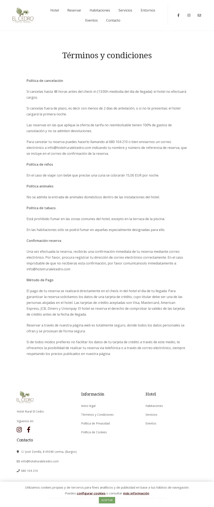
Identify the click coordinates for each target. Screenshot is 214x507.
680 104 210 (29, 471)
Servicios (125, 10)
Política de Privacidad (95, 423)
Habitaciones (100, 10)
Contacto (113, 20)
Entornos (148, 10)
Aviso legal (88, 406)
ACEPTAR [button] (107, 500)
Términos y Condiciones (97, 415)
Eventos (91, 20)
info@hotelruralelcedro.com (40, 461)
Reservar (74, 10)
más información (136, 493)
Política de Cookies (94, 432)
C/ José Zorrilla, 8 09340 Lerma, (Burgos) (49, 452)
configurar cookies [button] (91, 493)
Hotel (54, 10)
